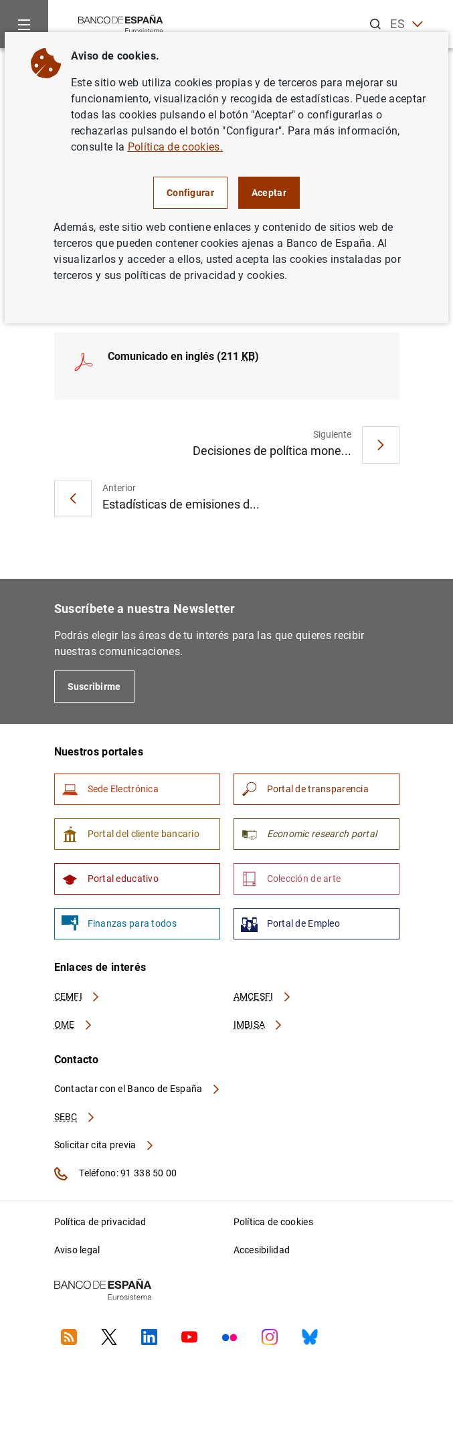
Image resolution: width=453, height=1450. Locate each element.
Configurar (190, 192)
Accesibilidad (262, 1250)
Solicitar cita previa (104, 1145)
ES (406, 24)
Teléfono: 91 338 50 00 (115, 1173)
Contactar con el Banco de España (137, 1088)
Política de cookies (273, 1221)
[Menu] (24, 24)
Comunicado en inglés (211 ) (183, 356)
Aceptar (269, 192)
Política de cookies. (175, 147)
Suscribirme (94, 686)
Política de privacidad (100, 1221)
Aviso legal (77, 1250)
